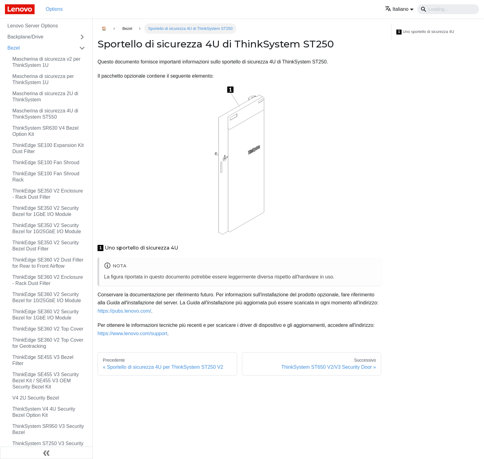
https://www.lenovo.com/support (132, 333)
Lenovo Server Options (32, 25)
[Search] (448, 9)
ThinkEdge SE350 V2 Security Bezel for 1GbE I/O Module (45, 211)
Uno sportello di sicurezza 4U (425, 32)
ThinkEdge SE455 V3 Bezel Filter (42, 360)
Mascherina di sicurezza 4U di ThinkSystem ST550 (45, 114)
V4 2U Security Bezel (35, 397)
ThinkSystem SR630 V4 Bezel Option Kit (45, 131)
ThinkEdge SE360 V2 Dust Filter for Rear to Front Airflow (47, 263)
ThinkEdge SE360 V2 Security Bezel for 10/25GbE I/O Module (46, 297)
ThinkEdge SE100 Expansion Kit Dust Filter (48, 148)
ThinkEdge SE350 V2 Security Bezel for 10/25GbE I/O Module (46, 228)
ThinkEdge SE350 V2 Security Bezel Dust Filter (45, 245)
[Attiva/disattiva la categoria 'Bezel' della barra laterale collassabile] (82, 48)
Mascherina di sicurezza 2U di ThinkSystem (45, 96)
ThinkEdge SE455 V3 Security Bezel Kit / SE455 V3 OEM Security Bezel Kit (45, 380)
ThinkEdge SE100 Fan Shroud (45, 162)
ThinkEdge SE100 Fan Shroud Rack (45, 176)
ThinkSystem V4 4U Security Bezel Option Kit (43, 412)
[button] (399, 9)
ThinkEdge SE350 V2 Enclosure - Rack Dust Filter (47, 194)
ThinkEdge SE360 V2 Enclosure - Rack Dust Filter (47, 280)
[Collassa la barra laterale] (46, 453)
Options (54, 9)
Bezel (13, 48)
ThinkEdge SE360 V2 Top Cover (47, 328)
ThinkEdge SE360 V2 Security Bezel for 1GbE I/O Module (45, 314)
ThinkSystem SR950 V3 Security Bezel (48, 429)
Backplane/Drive (25, 36)
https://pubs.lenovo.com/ (124, 311)
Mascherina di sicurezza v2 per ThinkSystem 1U (46, 62)
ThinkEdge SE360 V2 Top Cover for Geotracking (47, 343)
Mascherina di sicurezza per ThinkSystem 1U (43, 79)
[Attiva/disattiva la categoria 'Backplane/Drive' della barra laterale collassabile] (82, 37)
